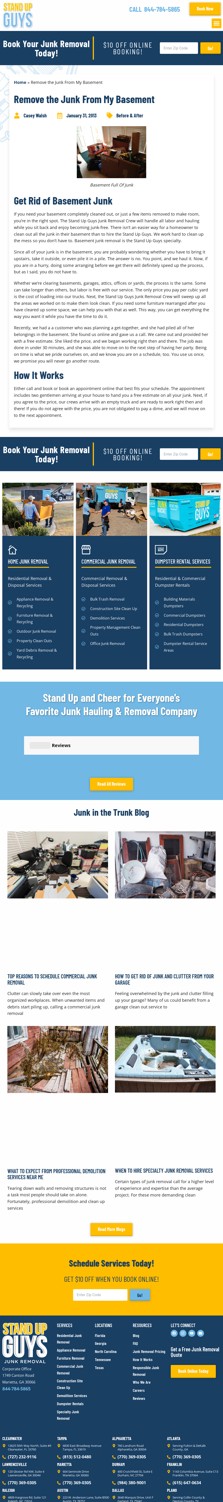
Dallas (118, 1448)
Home (20, 82)
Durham (118, 1423)
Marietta (64, 1423)
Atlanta (173, 1396)
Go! (210, 48)
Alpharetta (121, 1396)
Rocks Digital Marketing (200, 1490)
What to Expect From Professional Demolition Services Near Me (56, 1132)
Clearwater (12, 1396)
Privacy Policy (13, 1490)
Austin (62, 1448)
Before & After (129, 115)
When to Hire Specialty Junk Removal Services (164, 1129)
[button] (216, 23)
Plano (172, 1448)
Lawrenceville (14, 1423)
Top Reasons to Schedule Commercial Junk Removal (52, 937)
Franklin (174, 1423)
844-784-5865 (162, 9)
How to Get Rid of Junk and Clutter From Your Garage (164, 937)
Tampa (62, 1396)
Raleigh (8, 1448)
